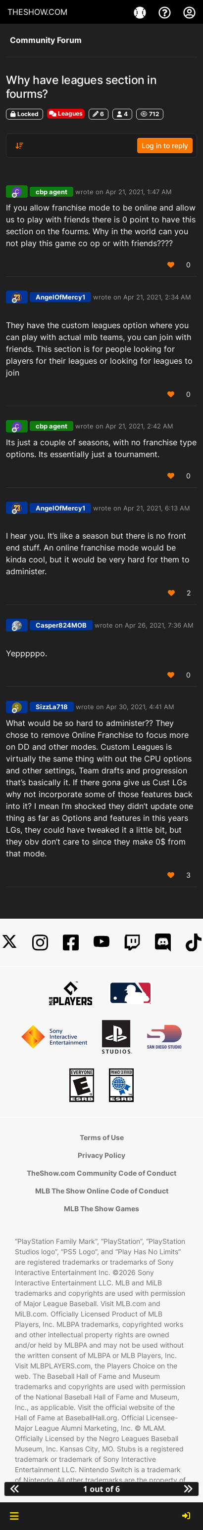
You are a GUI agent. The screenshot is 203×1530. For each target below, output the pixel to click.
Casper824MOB (61, 625)
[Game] (141, 12)
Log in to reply (165, 145)
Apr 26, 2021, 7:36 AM (159, 625)
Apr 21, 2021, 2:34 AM (157, 297)
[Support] (165, 12)
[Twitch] (132, 943)
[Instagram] (40, 943)
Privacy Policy (101, 1155)
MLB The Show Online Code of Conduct (101, 1191)
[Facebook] (71, 943)
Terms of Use (102, 1137)
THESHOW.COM (37, 12)
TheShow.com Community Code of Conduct (101, 1173)
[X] (9, 943)
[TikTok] (194, 943)
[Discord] (163, 943)
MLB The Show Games (101, 1208)
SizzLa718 (52, 707)
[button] (14, 1516)
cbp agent (51, 192)
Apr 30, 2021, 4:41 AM (140, 707)
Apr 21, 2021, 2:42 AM (139, 426)
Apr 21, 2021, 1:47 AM (138, 192)
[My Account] (189, 12)
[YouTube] (101, 943)
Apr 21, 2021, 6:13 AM (156, 508)
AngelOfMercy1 (60, 297)
